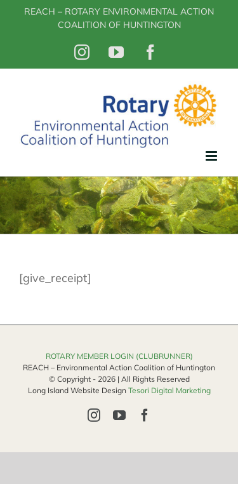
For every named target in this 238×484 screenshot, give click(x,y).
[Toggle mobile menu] (212, 156)
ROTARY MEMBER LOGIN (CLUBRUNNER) (119, 356)
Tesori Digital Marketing (169, 390)
